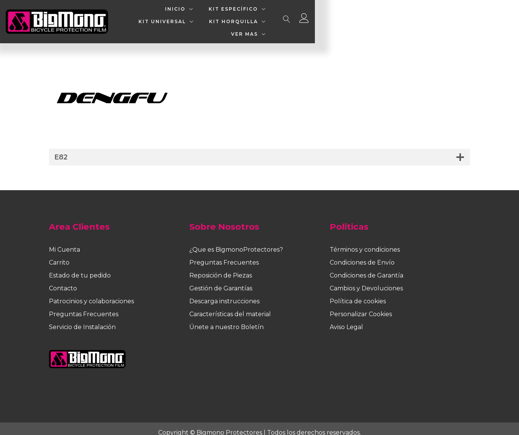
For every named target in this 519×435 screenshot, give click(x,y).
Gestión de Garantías (220, 280)
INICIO (164, 17)
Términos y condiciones (365, 242)
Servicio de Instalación (82, 319)
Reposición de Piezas (220, 267)
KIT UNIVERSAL (293, 17)
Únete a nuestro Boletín (226, 319)
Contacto (63, 280)
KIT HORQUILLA (364, 17)
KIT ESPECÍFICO (222, 17)
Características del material (230, 306)
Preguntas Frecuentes (83, 306)
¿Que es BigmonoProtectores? (236, 242)
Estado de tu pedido (80, 267)
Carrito (59, 254)
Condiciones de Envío (362, 254)
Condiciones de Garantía (366, 267)
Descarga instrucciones (224, 293)
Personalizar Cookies (361, 306)
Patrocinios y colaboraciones (91, 293)
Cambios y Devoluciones (366, 280)
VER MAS (425, 17)
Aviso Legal (346, 319)
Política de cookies (358, 293)
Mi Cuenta (64, 242)
